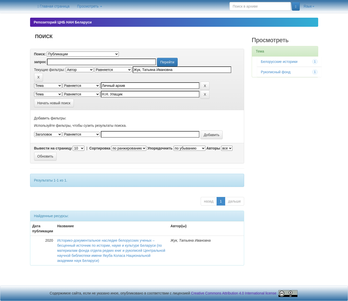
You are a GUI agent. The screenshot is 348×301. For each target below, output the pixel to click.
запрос (40, 62)
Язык (309, 6)
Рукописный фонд (276, 72)
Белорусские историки (279, 62)
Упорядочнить (159, 148)
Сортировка (99, 148)
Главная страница (54, 6)
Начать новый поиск (54, 103)
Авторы (213, 148)
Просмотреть (89, 6)
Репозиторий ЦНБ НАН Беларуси (63, 22)
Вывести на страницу (53, 148)
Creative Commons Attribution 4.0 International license (233, 293)
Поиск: (40, 54)
